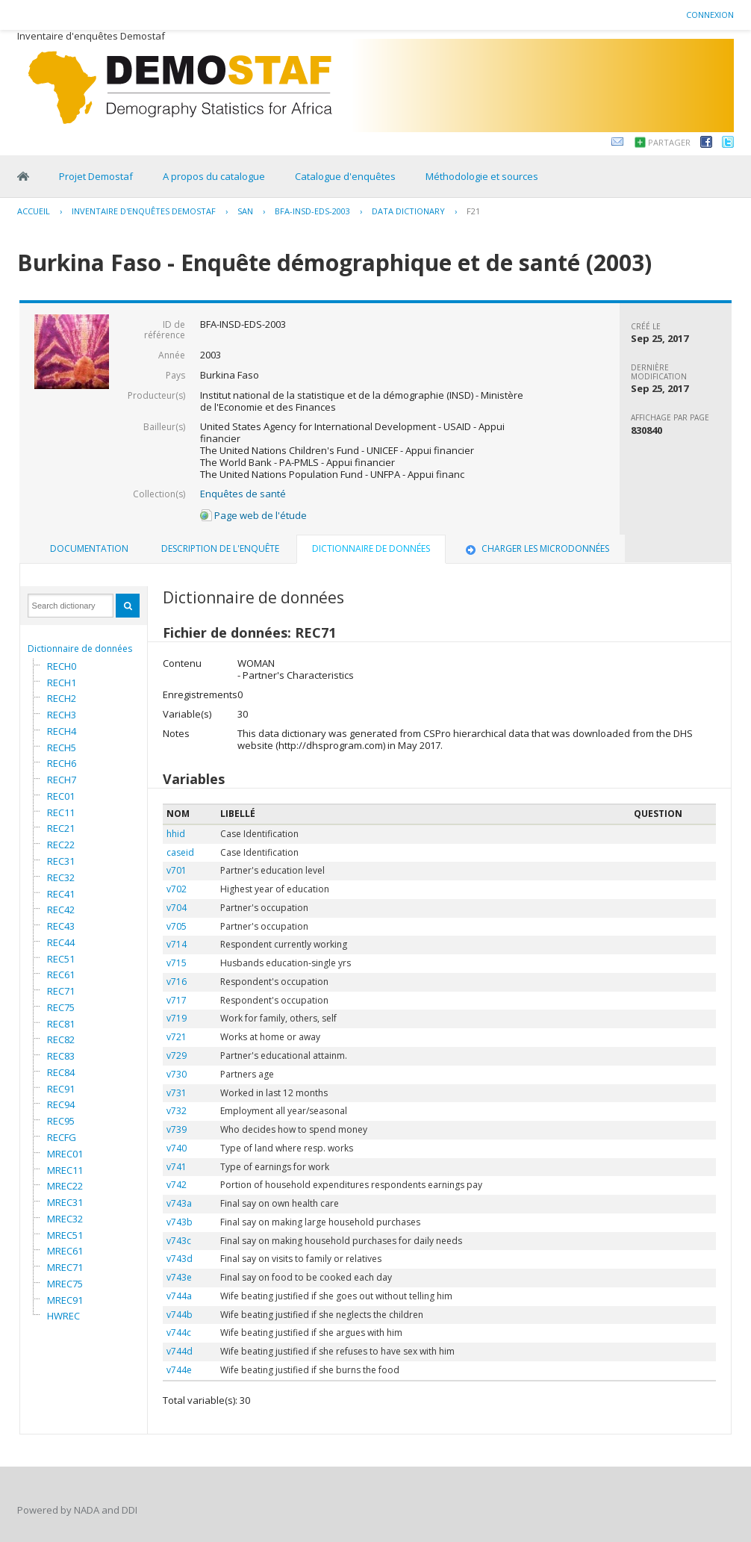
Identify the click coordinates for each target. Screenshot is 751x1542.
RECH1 (61, 682)
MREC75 (65, 1284)
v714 (176, 944)
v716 (176, 981)
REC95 (61, 1121)
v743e (179, 1277)
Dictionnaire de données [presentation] (371, 548)
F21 (473, 211)
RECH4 (61, 731)
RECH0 (61, 666)
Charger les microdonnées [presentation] (536, 548)
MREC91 (65, 1300)
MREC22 (65, 1186)
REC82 (61, 1039)
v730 (176, 1074)
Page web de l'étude (253, 515)
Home (23, 176)
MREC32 (65, 1219)
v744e (179, 1370)
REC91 (61, 1089)
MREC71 (65, 1267)
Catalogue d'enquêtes (345, 176)
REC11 (61, 812)
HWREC (63, 1316)
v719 (176, 1018)
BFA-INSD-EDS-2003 (312, 211)
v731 (176, 1092)
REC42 (61, 909)
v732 (176, 1110)
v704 (176, 907)
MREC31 (65, 1202)
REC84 (61, 1072)
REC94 (61, 1104)
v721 (176, 1036)
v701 (176, 870)
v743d (179, 1258)
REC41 (61, 894)
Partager (669, 142)
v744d (179, 1351)
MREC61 (65, 1251)
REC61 (61, 974)
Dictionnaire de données (80, 648)
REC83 (61, 1056)
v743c (178, 1240)
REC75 (61, 1007)
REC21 (61, 828)
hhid (175, 833)
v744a (179, 1296)
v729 (176, 1055)
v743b (179, 1222)
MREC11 (65, 1170)
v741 (176, 1166)
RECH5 (61, 747)
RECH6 (61, 763)
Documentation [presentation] (89, 548)
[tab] (89, 549)
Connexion (710, 14)
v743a (179, 1203)
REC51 (61, 959)
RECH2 (61, 698)
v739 (176, 1129)
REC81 (61, 1024)
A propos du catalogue (214, 176)
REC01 (61, 796)
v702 (176, 889)
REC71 (61, 991)
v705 (176, 926)
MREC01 (65, 1154)
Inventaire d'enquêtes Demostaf (144, 211)
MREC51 (65, 1235)
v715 (176, 963)
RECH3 (61, 715)
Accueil (33, 211)
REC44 (61, 942)
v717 (176, 1000)
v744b (179, 1314)
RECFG (61, 1137)
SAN (245, 211)
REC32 (61, 877)
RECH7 (61, 780)
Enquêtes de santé (243, 493)
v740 (176, 1148)
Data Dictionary (408, 211)
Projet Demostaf (96, 176)
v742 (176, 1184)
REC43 (61, 926)
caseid (180, 852)
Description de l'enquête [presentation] (220, 548)
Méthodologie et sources (482, 176)
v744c (178, 1332)
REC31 (61, 861)
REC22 (61, 845)
